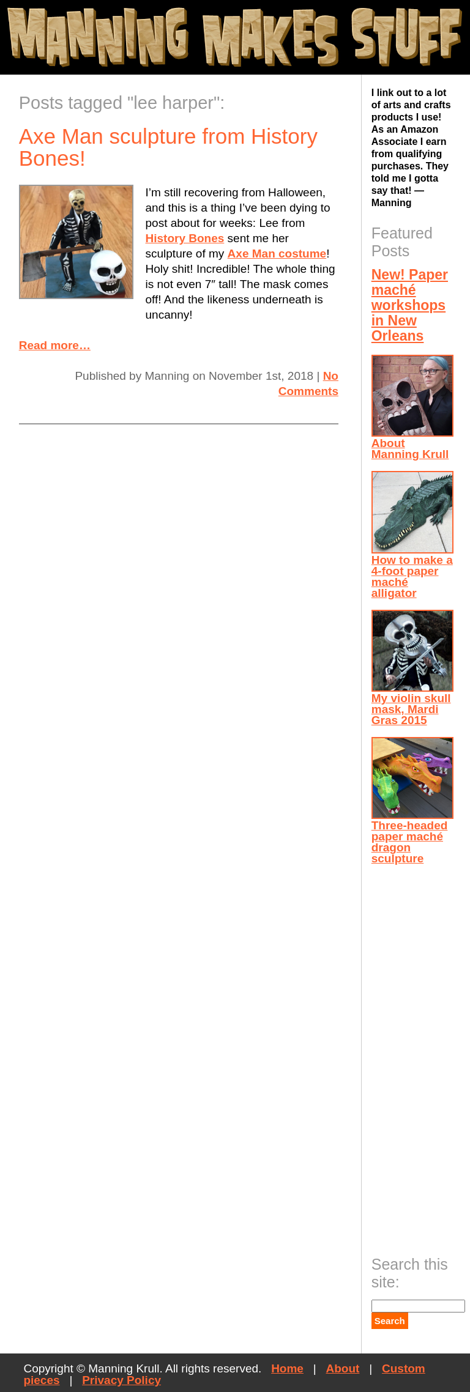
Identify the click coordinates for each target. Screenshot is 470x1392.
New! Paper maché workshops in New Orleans (409, 305)
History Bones (185, 238)
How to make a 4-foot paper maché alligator (412, 535)
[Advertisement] (420, 1056)
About (343, 1368)
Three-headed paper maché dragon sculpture (412, 801)
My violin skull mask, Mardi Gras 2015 (412, 668)
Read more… (55, 345)
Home (287, 1368)
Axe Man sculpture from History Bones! (168, 147)
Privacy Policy (121, 1380)
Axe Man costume (277, 253)
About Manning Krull (412, 408)
